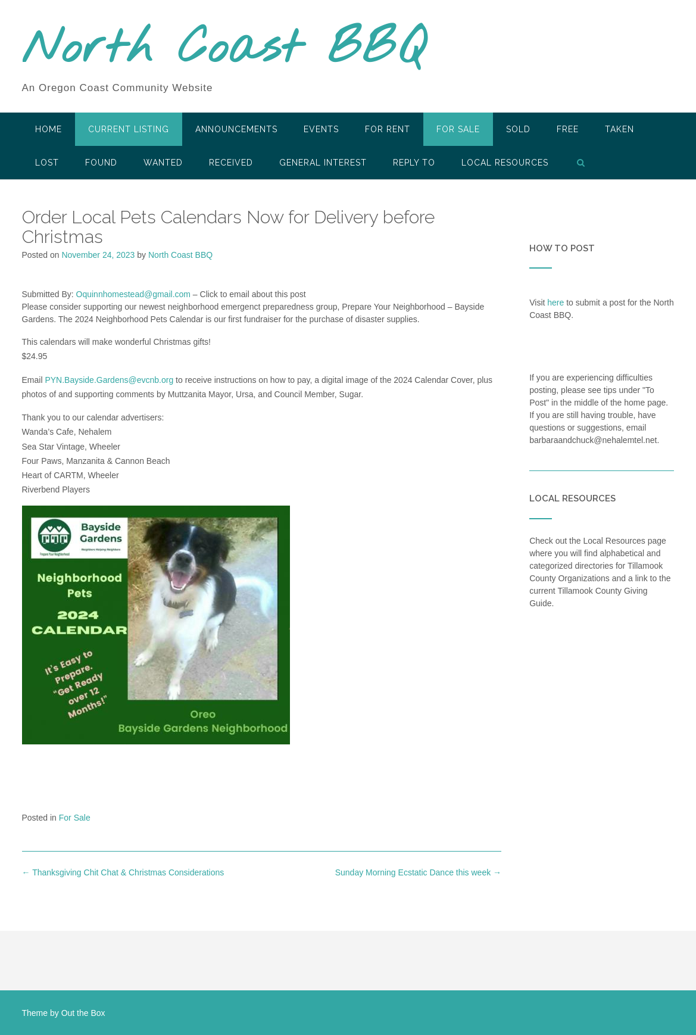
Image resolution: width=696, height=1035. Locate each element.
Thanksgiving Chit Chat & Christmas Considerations (123, 872)
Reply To (414, 162)
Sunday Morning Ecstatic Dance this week (418, 872)
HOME (48, 129)
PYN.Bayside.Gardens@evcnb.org (109, 380)
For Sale (458, 129)
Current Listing (128, 129)
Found (101, 162)
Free (568, 129)
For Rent (387, 129)
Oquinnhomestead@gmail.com (133, 294)
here (555, 302)
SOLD (518, 129)
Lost (47, 162)
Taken (619, 129)
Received (231, 162)
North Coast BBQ (223, 49)
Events (321, 129)
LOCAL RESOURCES (504, 162)
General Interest (323, 162)
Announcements (236, 129)
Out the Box (83, 1013)
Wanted (163, 162)
